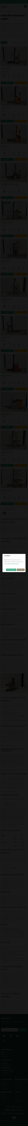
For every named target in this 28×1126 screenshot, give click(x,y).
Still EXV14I (6, 260)
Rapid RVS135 (6, 375)
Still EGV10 (5, 145)
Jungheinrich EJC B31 (10, 184)
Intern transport (8, 11)
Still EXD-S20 (6, 413)
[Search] (16, 6)
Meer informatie (14, 1039)
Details (7, 82)
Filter (4, 42)
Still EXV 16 (5, 68)
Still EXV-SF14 (7, 222)
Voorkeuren (21, 1045)
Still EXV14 (5, 337)
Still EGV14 (5, 107)
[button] (2, 2)
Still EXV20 (5, 299)
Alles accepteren (11, 1045)
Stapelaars (17, 11)
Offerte (21, 82)
